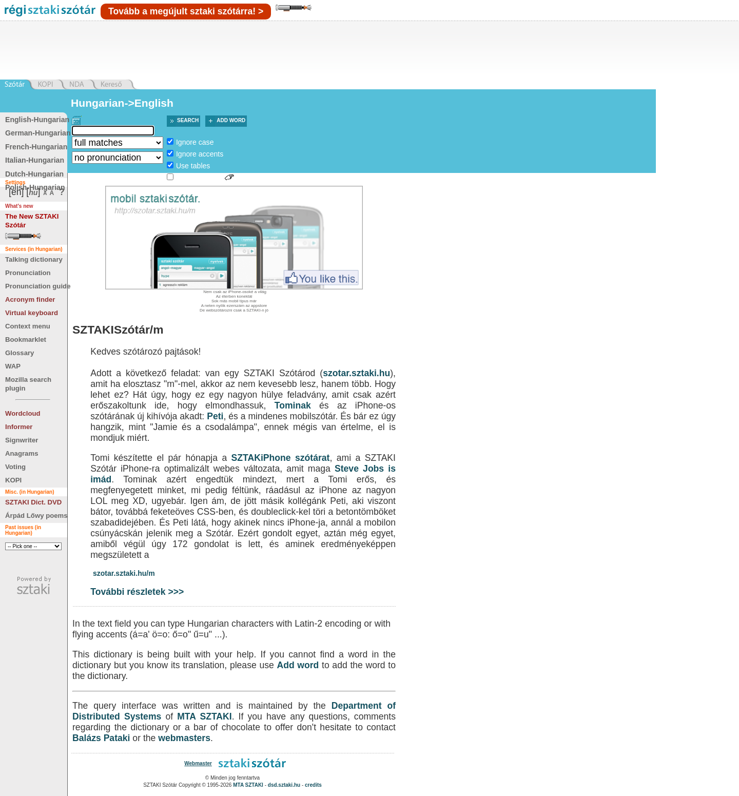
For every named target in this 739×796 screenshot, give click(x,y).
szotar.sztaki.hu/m (124, 573)
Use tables (193, 166)
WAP (13, 366)
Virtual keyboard (31, 313)
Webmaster (198, 763)
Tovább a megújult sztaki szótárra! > (185, 11)
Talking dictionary (34, 259)
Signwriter (21, 440)
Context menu (27, 326)
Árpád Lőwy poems (36, 515)
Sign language (199, 177)
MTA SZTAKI (204, 716)
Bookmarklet (25, 339)
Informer (19, 427)
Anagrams (21, 453)
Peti (215, 416)
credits (313, 785)
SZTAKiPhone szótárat (280, 458)
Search (188, 120)
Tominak (293, 405)
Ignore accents (199, 154)
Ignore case (195, 142)
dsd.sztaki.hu (284, 785)
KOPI (13, 480)
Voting (15, 467)
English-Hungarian (37, 119)
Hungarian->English (122, 103)
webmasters (184, 738)
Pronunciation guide (37, 286)
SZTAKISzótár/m (118, 329)
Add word (231, 120)
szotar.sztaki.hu (356, 373)
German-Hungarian (38, 133)
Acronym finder (30, 299)
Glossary (19, 353)
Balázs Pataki (101, 738)
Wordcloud (23, 413)
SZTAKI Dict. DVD (33, 502)
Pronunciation (28, 273)
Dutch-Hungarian (34, 174)
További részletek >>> (137, 592)
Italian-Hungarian (34, 160)
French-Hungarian (36, 147)
